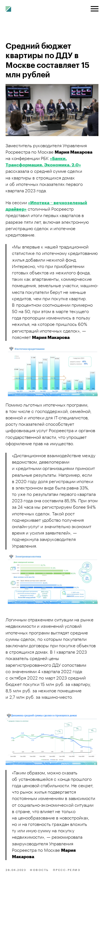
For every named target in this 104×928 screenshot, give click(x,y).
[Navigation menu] (94, 9)
